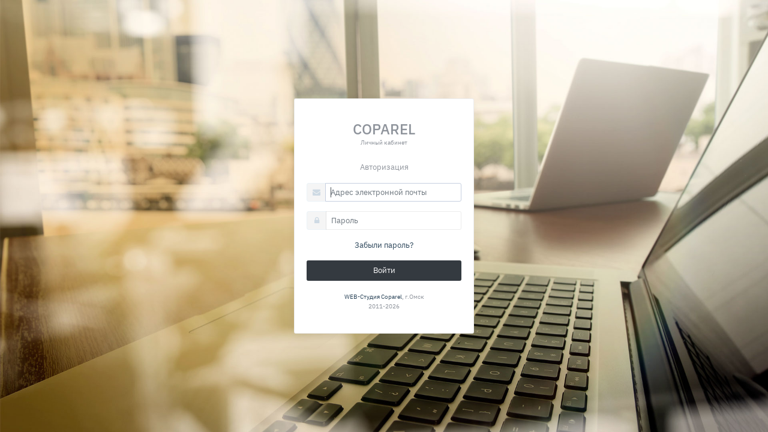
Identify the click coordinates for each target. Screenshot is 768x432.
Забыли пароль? (384, 245)
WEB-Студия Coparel (373, 296)
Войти (384, 270)
